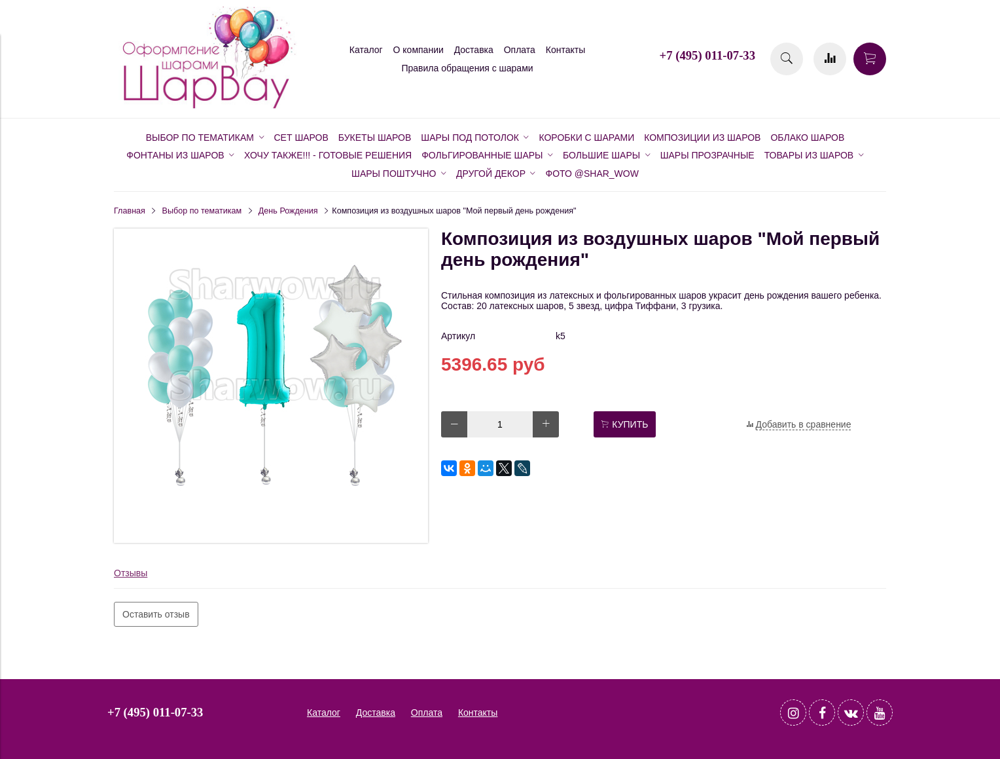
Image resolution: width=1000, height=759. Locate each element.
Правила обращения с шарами (467, 68)
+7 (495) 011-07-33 (707, 55)
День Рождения (288, 210)
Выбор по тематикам (202, 210)
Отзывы (130, 573)
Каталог (366, 50)
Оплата (519, 50)
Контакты (565, 50)
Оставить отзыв (156, 614)
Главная (129, 210)
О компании (418, 50)
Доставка (473, 50)
